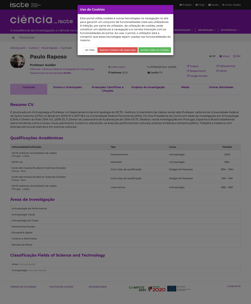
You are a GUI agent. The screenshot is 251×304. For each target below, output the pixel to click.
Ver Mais (90, 50)
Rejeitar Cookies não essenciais (118, 50)
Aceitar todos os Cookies (155, 50)
